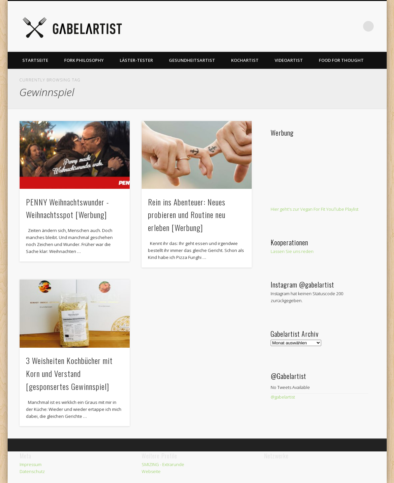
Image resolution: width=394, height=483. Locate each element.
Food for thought (341, 60)
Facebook (273, 26)
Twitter (286, 26)
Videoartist (289, 60)
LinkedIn (354, 26)
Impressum (31, 464)
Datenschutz (32, 471)
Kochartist (245, 60)
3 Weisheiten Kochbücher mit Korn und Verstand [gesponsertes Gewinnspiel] (69, 373)
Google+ (341, 26)
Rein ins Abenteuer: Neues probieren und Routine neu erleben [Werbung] (186, 215)
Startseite (35, 60)
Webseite (151, 471)
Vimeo (314, 26)
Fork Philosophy (84, 60)
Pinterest (300, 26)
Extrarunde (173, 464)
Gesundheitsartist (192, 60)
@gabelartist (283, 397)
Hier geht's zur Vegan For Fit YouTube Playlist (314, 209)
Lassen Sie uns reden (292, 251)
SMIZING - (152, 464)
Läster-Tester (136, 60)
